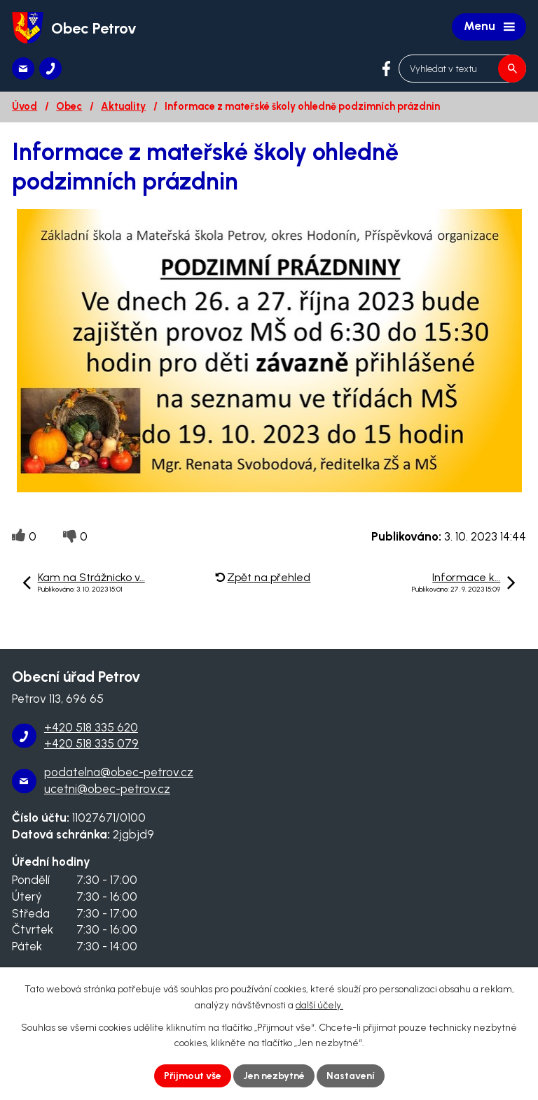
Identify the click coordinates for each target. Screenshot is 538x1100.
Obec (69, 106)
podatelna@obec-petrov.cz (118, 772)
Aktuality (123, 106)
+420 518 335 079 (91, 743)
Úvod (24, 106)
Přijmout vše (192, 1076)
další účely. (319, 1005)
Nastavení (350, 1076)
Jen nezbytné (274, 1076)
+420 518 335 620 (91, 727)
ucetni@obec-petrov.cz (107, 789)
